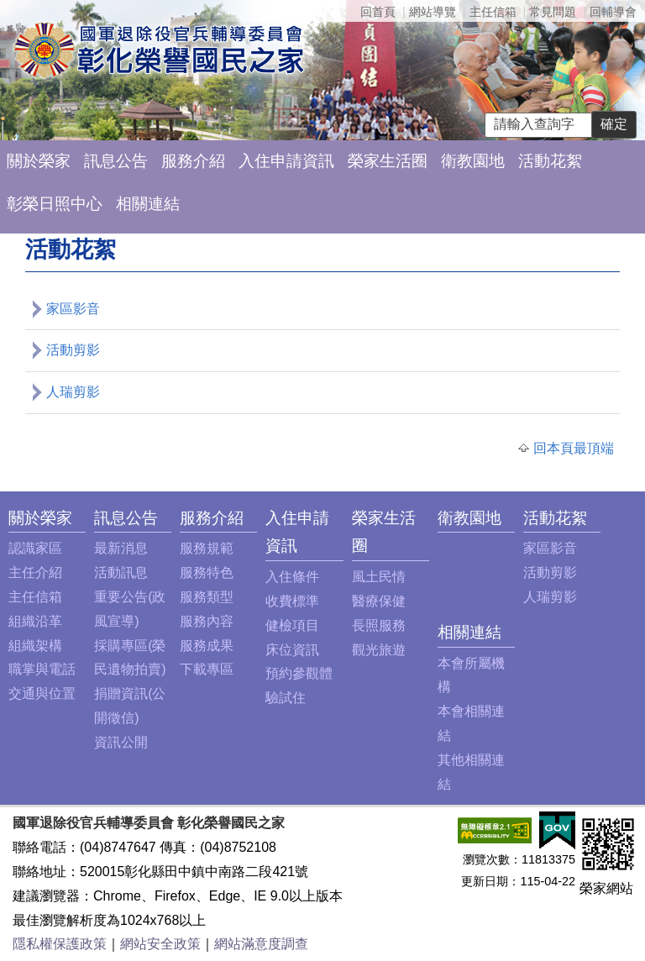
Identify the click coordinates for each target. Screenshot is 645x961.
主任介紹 (35, 572)
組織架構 (35, 645)
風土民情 (379, 577)
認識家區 (35, 548)
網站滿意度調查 (261, 944)
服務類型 (206, 597)
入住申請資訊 (286, 161)
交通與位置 (42, 693)
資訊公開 (121, 742)
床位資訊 (292, 650)
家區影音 (73, 309)
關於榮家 (39, 161)
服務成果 (206, 645)
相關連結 (148, 204)
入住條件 (292, 577)
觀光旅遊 (379, 650)
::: (13, 518)
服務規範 (206, 548)
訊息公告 (116, 161)
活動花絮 (550, 161)
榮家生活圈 (387, 161)
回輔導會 (613, 11)
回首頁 (378, 11)
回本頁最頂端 (573, 448)
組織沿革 (35, 621)
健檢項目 (292, 625)
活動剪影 (73, 350)
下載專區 (206, 669)
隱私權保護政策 (60, 944)
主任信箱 (493, 11)
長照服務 (379, 625)
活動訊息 (121, 572)
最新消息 (121, 548)
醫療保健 (379, 601)
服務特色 (206, 572)
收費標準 (292, 601)
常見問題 (552, 11)
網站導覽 (432, 11)
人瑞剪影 (73, 392)
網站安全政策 (160, 944)
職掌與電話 (42, 669)
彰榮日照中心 (54, 204)
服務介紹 (193, 161)
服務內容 (206, 621)
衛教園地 (473, 161)
